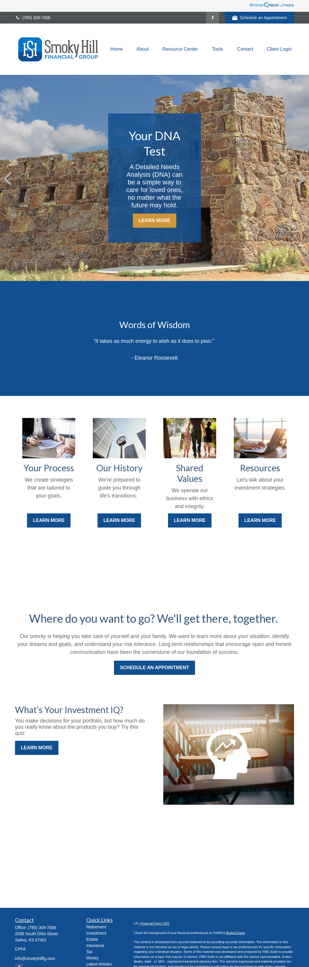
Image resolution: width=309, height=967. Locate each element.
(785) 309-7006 (33, 17)
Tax (89, 951)
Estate (92, 939)
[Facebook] (212, 18)
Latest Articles (99, 964)
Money (92, 958)
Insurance (95, 945)
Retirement (96, 927)
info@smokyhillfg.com (35, 958)
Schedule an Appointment (259, 17)
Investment (96, 933)
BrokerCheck (235, 933)
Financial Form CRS (154, 923)
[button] (116, 49)
